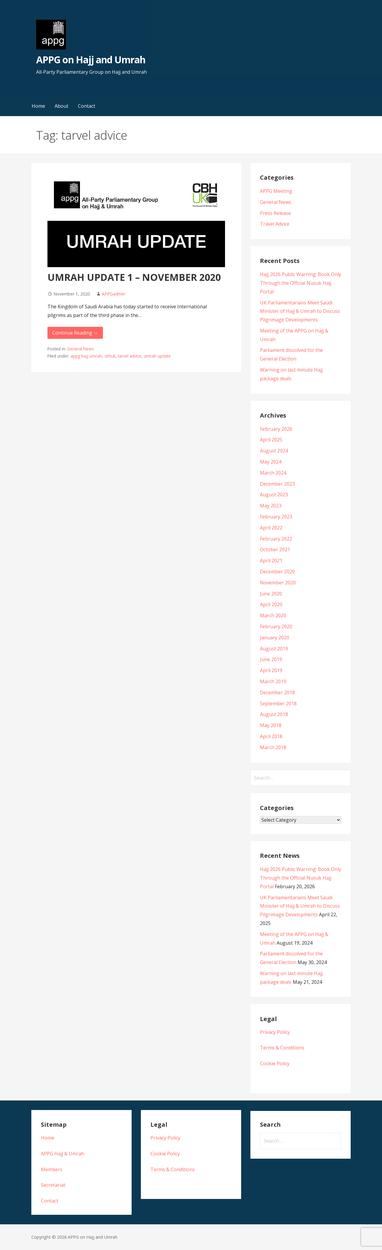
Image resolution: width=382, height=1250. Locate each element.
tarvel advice (129, 356)
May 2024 (270, 461)
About (61, 106)
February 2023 (276, 516)
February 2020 (276, 626)
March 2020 (273, 615)
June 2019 (271, 659)
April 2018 (271, 736)
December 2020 (277, 571)
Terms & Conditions (282, 1047)
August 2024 (274, 450)
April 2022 (271, 527)
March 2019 (273, 681)
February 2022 (276, 538)
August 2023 (274, 494)
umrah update (157, 356)
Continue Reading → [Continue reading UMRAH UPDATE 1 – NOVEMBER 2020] (75, 333)
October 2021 (275, 549)
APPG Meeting (276, 191)
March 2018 (273, 747)
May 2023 (270, 505)
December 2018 (277, 692)
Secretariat (53, 1185)
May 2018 (270, 725)
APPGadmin (113, 294)
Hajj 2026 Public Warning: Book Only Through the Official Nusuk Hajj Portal (300, 283)
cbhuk (109, 356)
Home (38, 106)
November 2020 (278, 582)
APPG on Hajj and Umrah (90, 59)
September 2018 (278, 703)
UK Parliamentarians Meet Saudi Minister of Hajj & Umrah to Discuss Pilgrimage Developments (300, 311)
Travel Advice (274, 224)
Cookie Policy (274, 1063)
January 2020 (274, 637)
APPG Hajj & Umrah (62, 1153)
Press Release (275, 213)
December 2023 (277, 484)
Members (51, 1169)
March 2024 (273, 472)
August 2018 (274, 714)
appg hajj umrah (86, 356)
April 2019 (271, 670)
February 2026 (276, 429)
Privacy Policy (275, 1032)
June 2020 (271, 593)
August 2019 (274, 648)
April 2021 (271, 560)
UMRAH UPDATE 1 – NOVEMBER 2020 (134, 277)
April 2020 (271, 604)
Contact (86, 106)
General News (80, 349)
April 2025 (271, 439)
